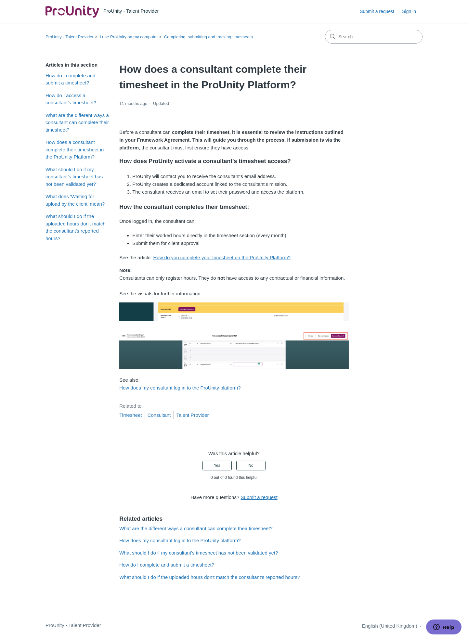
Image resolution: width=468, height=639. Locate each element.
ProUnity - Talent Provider (70, 36)
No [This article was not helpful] (250, 465)
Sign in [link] (409, 11)
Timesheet (130, 415)
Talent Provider (192, 415)
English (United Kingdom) (392, 626)
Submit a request (377, 11)
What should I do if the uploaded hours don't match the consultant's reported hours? (76, 227)
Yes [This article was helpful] (217, 465)
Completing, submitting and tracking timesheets (208, 36)
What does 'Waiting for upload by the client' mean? (75, 200)
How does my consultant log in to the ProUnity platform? (180, 387)
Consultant (159, 415)
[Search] (373, 36)
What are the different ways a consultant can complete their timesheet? (77, 122)
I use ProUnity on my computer (129, 36)
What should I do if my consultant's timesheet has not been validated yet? (74, 177)
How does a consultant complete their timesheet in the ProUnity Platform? (75, 149)
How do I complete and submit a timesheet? (70, 79)
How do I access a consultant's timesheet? (71, 99)
